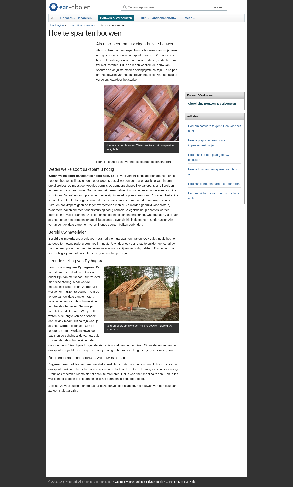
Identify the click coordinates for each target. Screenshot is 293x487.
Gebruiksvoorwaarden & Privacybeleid (139, 481)
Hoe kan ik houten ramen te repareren (213, 183)
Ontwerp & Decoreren (76, 18)
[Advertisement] (71, 103)
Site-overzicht (187, 481)
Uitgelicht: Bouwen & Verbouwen (212, 103)
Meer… (190, 18)
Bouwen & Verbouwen (116, 18)
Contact (171, 481)
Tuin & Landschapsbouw (158, 18)
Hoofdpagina (56, 25)
